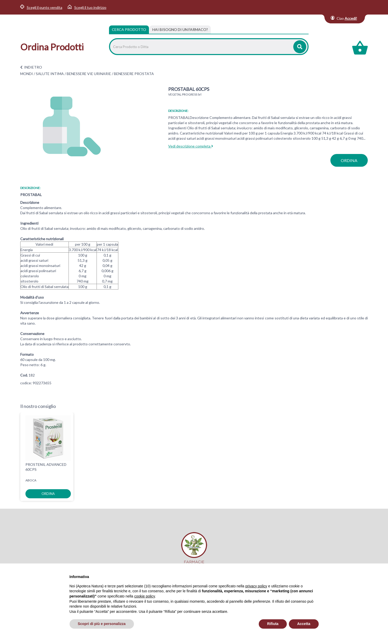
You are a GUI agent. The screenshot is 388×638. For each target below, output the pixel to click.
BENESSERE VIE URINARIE (89, 73)
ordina (349, 160)
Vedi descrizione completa (190, 146)
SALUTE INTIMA (50, 73)
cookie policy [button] (144, 596)
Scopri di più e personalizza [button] (102, 624)
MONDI (26, 73)
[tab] (180, 29)
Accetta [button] (303, 624)
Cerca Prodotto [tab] (129, 29)
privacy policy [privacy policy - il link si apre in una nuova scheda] (256, 586)
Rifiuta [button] (272, 624)
